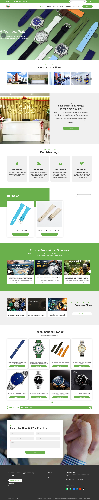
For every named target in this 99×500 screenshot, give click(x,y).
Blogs (49, 477)
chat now (71, 128)
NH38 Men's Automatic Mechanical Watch (81, 393)
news (61, 6)
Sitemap (16, 498)
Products (50, 474)
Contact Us (50, 480)
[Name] (85, 1)
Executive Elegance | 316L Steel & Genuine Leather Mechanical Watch (60, 394)
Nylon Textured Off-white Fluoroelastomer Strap (49, 230)
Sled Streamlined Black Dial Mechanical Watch (39, 393)
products (48, 6)
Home (42, 6)
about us (55, 6)
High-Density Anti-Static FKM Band (20, 230)
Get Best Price (17, 366)
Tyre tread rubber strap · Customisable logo (60, 362)
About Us (50, 472)
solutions (68, 6)
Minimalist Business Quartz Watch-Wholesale (17, 393)
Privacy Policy (11, 498)
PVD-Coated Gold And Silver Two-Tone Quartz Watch (82, 363)
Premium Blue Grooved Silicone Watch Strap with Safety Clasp (17, 363)
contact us (76, 6)
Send (35, 452)
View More (71, 122)
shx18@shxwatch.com (15, 480)
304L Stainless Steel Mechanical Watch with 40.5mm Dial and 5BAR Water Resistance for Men (39, 363)
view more (84, 196)
